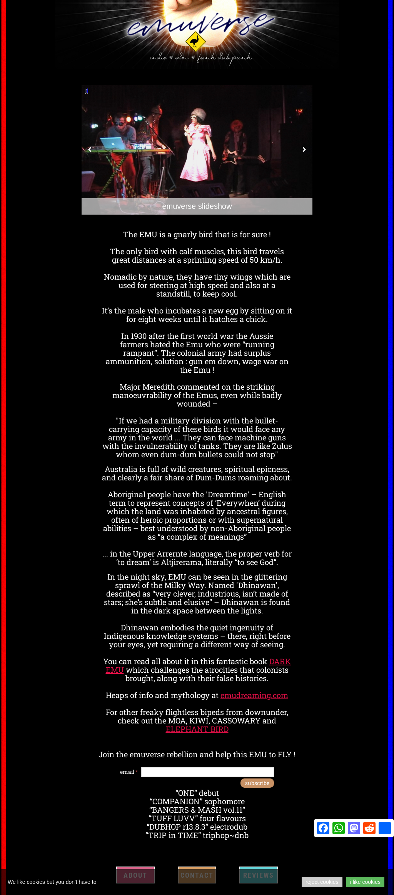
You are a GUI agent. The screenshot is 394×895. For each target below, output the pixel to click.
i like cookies (365, 882)
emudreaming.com (254, 695)
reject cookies (322, 882)
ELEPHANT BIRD (197, 729)
